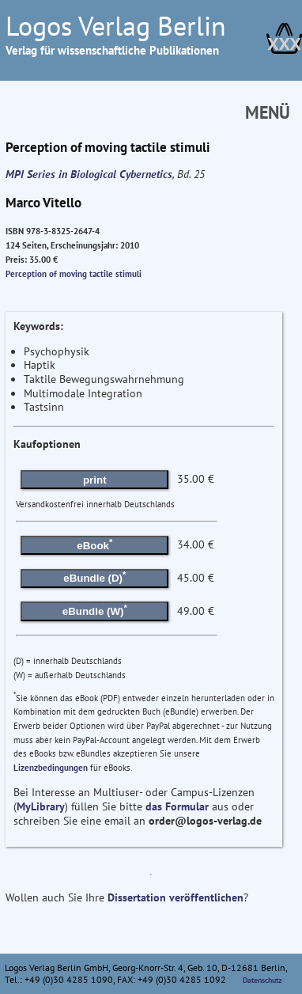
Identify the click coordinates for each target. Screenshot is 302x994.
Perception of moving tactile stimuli (74, 273)
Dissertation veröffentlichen (175, 897)
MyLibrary (41, 806)
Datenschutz (262, 980)
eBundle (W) (94, 610)
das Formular (177, 806)
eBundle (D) (94, 577)
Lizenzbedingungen (50, 767)
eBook (94, 544)
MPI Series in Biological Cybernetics (89, 174)
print (95, 480)
